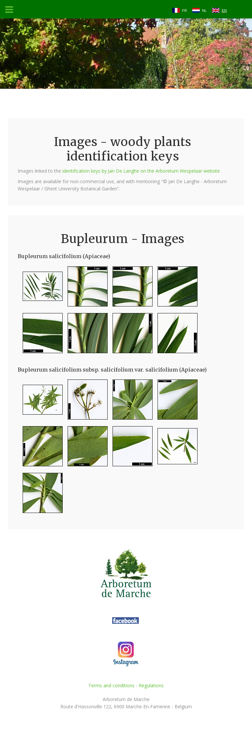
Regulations (151, 685)
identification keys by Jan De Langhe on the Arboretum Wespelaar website (141, 171)
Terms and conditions (111, 685)
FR (184, 10)
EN (224, 10)
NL (204, 10)
